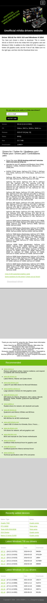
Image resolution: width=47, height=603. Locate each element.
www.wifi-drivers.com (11, 395)
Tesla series (33, 526)
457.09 (3, 586)
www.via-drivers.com (11, 428)
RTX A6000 (4, 526)
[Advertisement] (23, 81)
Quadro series (34, 523)
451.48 (3, 592)
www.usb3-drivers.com (11, 422)
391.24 (3, 561)
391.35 (3, 554)
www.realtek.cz (9, 404)
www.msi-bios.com (10, 416)
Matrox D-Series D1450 (8, 535)
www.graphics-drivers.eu (12, 389)
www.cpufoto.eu (9, 452)
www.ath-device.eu (10, 410)
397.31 (3, 551)
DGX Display (5, 532)
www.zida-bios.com (10, 434)
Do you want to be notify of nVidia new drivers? (23, 110)
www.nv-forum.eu (9, 440)
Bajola (42, 600)
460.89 (3, 583)
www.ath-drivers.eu (10, 376)
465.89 (3, 580)
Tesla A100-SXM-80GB (8, 529)
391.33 (3, 558)
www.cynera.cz (9, 369)
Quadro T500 (5, 523)
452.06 (3, 589)
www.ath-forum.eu (10, 446)
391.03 (3, 564)
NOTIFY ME (12, 118)
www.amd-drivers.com (11, 382)
